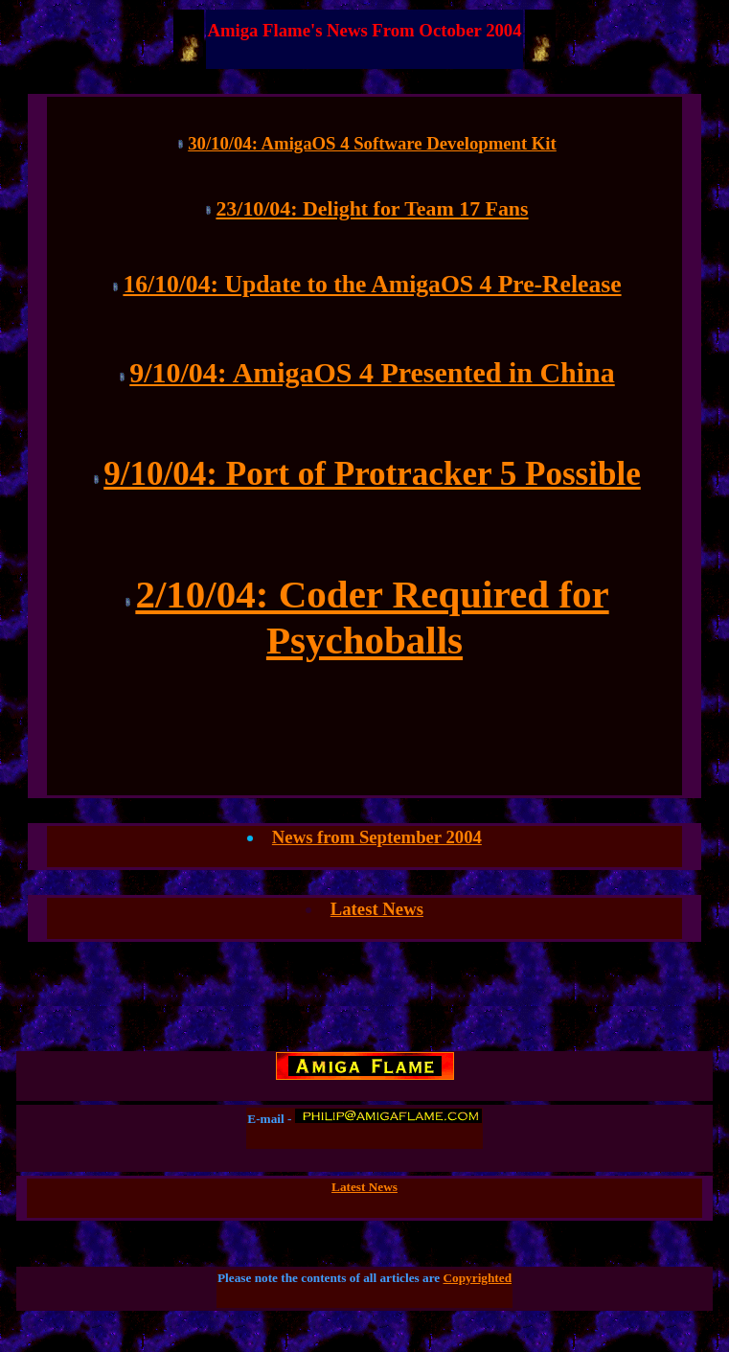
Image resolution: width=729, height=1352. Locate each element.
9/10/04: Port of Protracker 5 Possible (372, 474)
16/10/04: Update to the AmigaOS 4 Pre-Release (372, 284)
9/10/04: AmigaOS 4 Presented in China (371, 372)
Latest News (376, 909)
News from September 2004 (377, 837)
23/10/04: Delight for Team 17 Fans (372, 208)
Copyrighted (478, 1278)
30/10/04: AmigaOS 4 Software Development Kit (372, 143)
